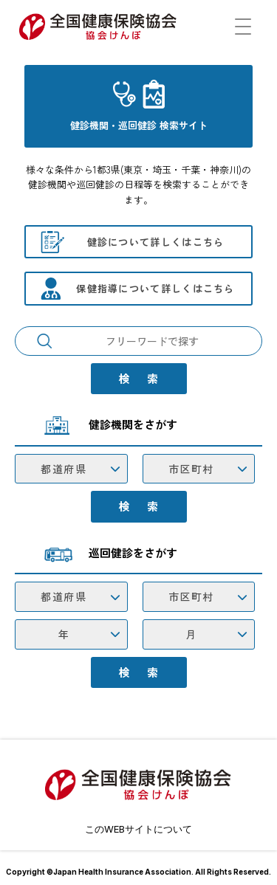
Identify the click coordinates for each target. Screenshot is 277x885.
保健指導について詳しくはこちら (155, 288)
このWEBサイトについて (138, 829)
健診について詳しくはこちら (156, 242)
